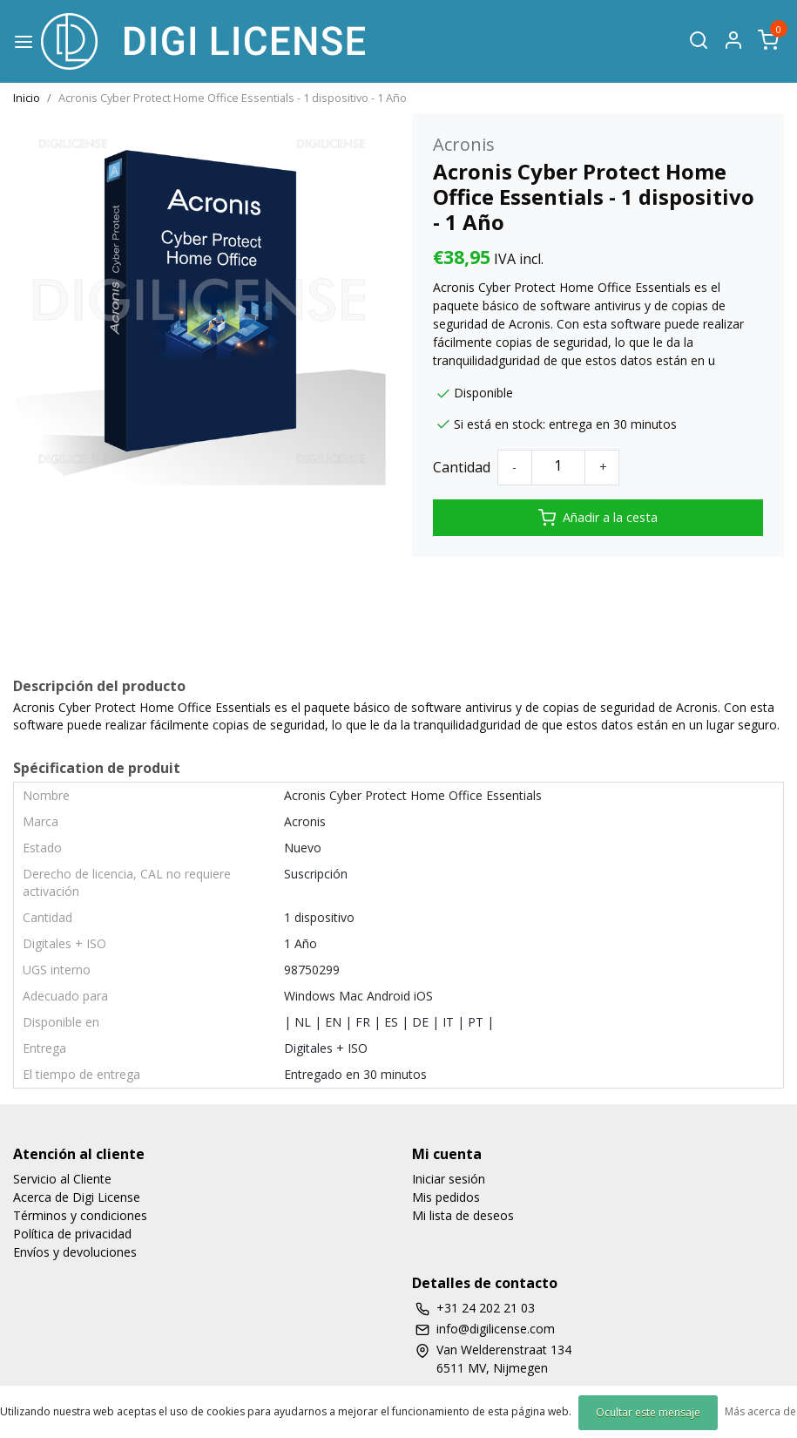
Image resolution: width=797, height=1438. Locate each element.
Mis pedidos (446, 1197)
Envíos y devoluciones (75, 1252)
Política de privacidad (72, 1233)
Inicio (26, 97)
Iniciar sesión (448, 1178)
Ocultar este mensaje (648, 1412)
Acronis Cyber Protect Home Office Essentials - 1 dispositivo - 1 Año (232, 97)
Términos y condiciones (80, 1215)
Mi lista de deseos (463, 1215)
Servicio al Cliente (62, 1178)
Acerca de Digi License (76, 1197)
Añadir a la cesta (598, 517)
